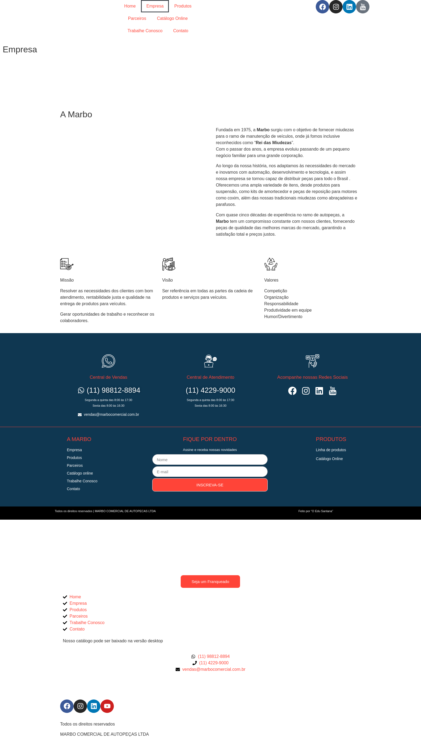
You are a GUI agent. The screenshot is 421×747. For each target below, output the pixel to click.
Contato (180, 30)
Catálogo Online (172, 18)
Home (130, 6)
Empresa (155, 6)
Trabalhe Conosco (145, 30)
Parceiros (137, 18)
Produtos (182, 6)
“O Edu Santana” (322, 511)
